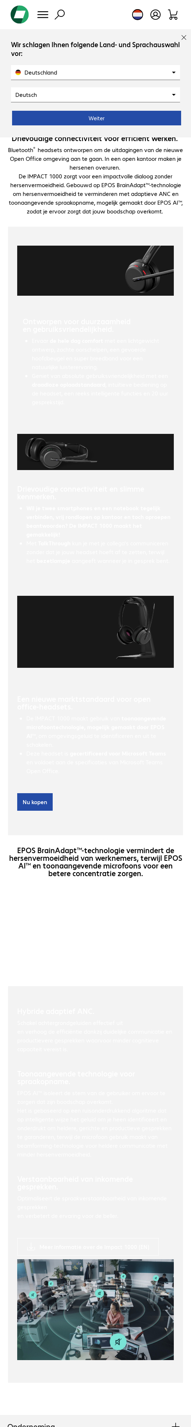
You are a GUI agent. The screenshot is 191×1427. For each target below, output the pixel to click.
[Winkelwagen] (173, 14)
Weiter (97, 118)
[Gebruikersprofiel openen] (155, 14)
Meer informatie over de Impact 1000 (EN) (94, 1246)
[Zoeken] (59, 14)
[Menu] (42, 14)
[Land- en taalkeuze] (137, 14)
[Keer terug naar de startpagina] (20, 15)
